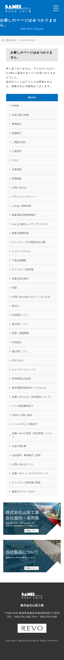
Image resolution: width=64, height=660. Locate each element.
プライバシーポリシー (24, 196)
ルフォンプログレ (21, 251)
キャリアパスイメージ (24, 369)
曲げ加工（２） (20, 351)
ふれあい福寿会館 (21, 205)
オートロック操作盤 (22, 269)
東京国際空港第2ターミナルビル (29, 387)
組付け (15, 305)
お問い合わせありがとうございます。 (32, 296)
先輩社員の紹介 (20, 278)
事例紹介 (17, 123)
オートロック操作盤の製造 (26, 482)
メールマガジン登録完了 (25, 424)
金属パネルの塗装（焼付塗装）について (32, 435)
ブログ (15, 160)
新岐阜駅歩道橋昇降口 (24, 214)
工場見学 (17, 151)
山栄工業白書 (19, 446)
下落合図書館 (19, 260)
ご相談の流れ (19, 142)
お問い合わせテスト (22, 464)
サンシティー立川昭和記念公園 (28, 242)
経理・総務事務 (20, 333)
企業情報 (17, 169)
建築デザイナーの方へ (24, 491)
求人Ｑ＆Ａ (18, 360)
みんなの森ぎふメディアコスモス (30, 224)
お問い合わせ (19, 187)
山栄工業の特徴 (20, 114)
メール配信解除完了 (22, 405)
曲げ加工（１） (20, 324)
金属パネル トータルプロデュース (30, 473)
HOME (15, 105)
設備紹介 (17, 133)
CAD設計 (17, 342)
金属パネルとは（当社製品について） (32, 396)
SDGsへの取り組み (22, 415)
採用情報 (17, 178)
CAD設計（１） (20, 314)
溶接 (14, 287)
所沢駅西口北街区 (21, 378)
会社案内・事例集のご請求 (26, 455)
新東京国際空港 (20, 233)
